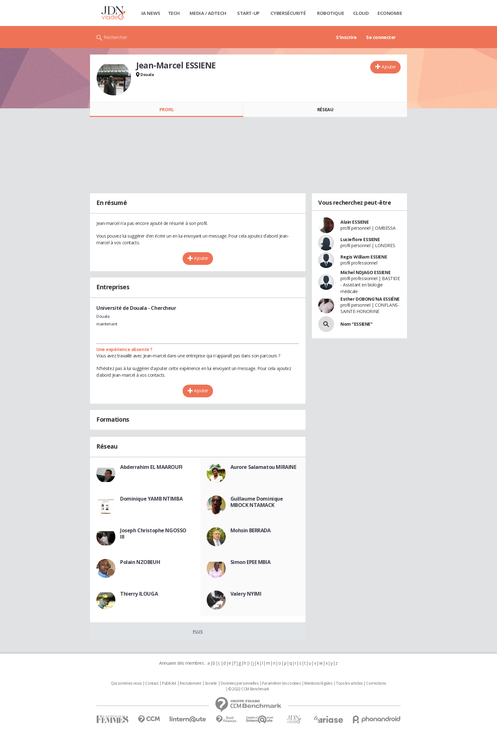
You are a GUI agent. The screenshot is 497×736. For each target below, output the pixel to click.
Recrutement (190, 683)
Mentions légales (318, 683)
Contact (151, 683)
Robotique (330, 13)
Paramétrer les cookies (281, 683)
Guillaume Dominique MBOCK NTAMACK (256, 502)
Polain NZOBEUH (140, 562)
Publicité (169, 683)
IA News (150, 13)
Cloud (361, 13)
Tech (174, 13)
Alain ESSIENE (354, 222)
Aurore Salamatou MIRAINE (263, 467)
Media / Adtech (208, 13)
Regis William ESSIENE (363, 257)
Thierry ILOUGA (139, 593)
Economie (390, 13)
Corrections (376, 683)
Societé (211, 683)
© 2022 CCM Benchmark (248, 689)
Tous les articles (349, 683)
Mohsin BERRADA (250, 530)
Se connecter (381, 37)
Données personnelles (240, 683)
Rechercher (115, 37)
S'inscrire (346, 37)
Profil (166, 109)
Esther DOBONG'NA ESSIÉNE (370, 299)
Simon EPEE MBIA (250, 562)
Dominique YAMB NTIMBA (151, 498)
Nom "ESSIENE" (356, 324)
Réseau (325, 109)
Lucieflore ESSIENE (360, 239)
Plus (198, 631)
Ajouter (389, 67)
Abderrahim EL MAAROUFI (151, 467)
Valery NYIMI (245, 593)
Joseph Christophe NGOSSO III (153, 533)
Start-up (248, 13)
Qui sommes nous (126, 683)
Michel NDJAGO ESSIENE (365, 272)
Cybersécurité (288, 13)
